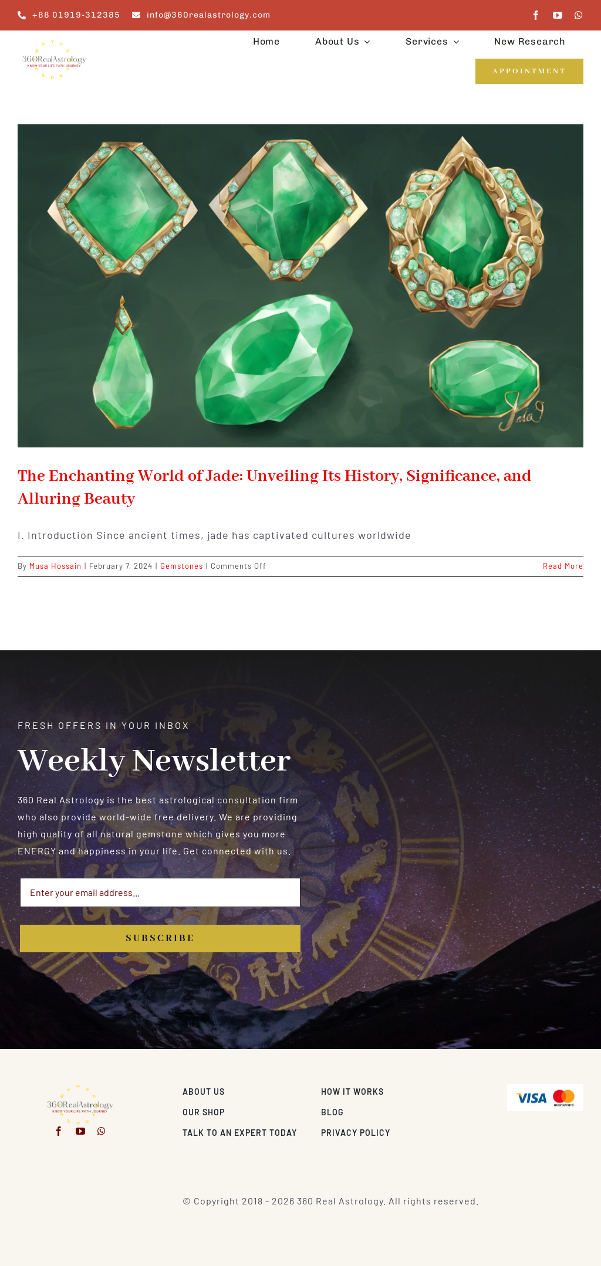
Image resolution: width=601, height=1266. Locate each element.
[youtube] (558, 15)
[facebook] (536, 15)
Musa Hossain (55, 566)
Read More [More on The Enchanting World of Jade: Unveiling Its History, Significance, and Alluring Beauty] (563, 566)
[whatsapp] (579, 15)
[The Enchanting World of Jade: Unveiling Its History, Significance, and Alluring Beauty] (300, 285)
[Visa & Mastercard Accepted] (545, 1088)
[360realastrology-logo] (54, 43)
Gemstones (181, 566)
